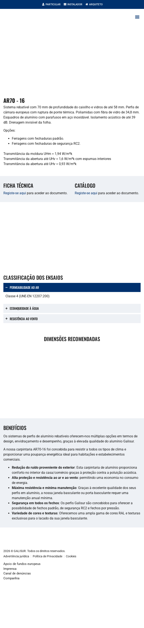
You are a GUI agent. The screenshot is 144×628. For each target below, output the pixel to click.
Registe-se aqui (14, 193)
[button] (137, 16)
